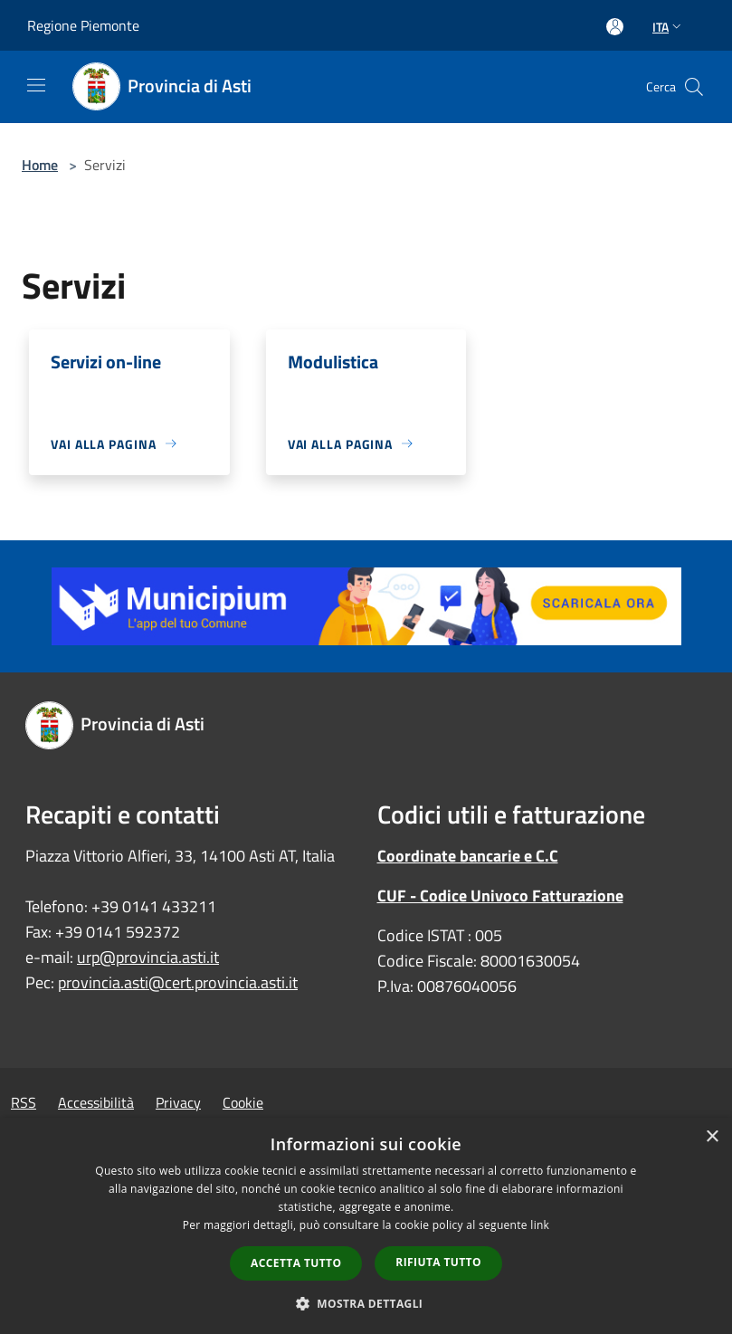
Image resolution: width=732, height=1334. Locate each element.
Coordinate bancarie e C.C (467, 855)
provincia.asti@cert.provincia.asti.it (178, 982)
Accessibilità (96, 1102)
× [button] (711, 1137)
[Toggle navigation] (36, 85)
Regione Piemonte (83, 25)
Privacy (178, 1102)
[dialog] (366, 1226)
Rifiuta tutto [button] (438, 1262)
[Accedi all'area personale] (615, 27)
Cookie (243, 1102)
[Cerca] (694, 87)
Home (40, 165)
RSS (23, 1102)
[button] (366, 1303)
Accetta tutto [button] (296, 1263)
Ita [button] (668, 26)
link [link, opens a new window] (539, 1225)
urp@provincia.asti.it (148, 957)
